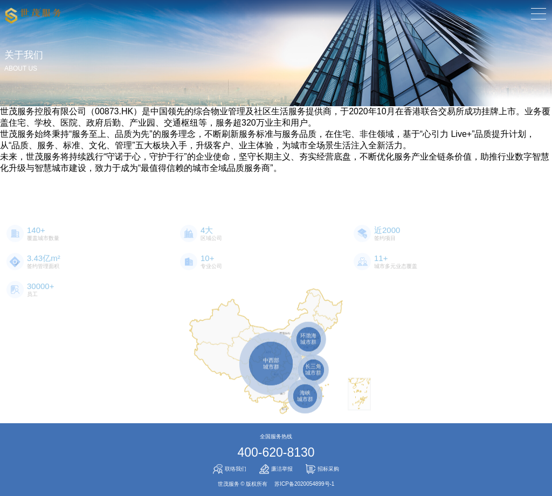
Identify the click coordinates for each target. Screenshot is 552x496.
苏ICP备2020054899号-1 (304, 484)
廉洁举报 (276, 469)
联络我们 (229, 469)
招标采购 (322, 469)
